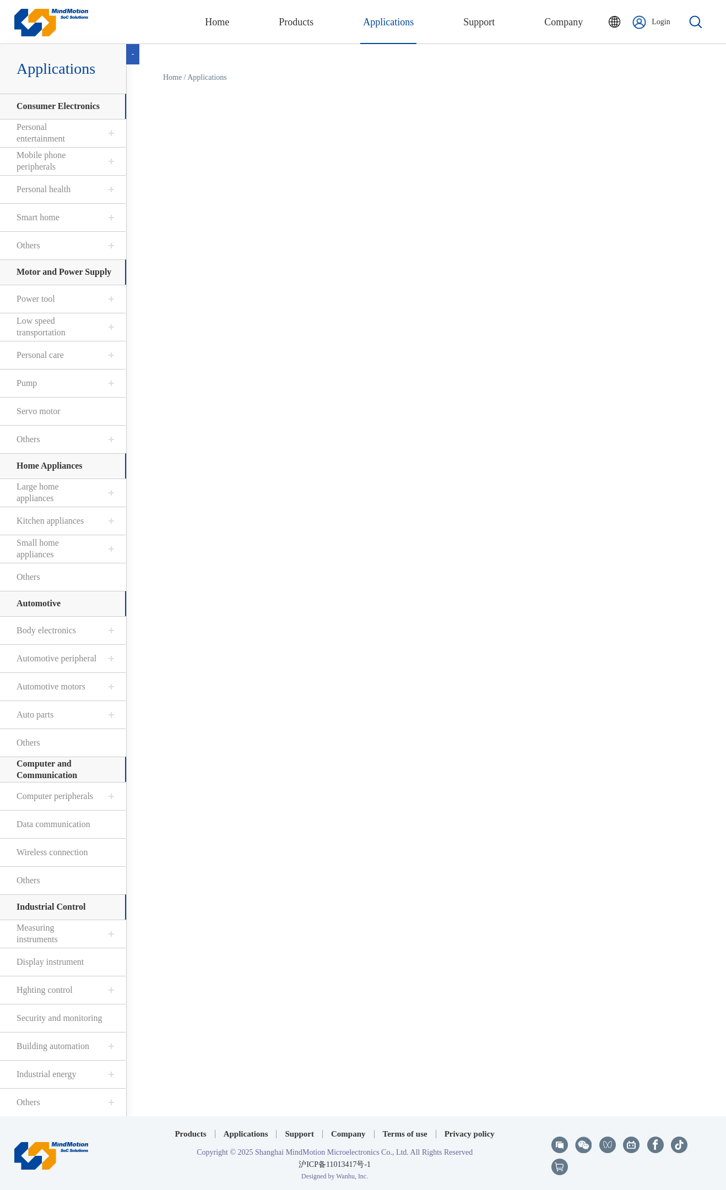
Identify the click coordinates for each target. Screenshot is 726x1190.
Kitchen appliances (50, 520)
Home (172, 77)
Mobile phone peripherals (41, 160)
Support (299, 1133)
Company (348, 1133)
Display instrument (50, 961)
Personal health (44, 189)
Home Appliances (50, 465)
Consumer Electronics (58, 106)
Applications (56, 68)
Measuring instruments (37, 933)
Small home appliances (38, 548)
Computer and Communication (47, 769)
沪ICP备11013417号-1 (335, 1164)
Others (28, 245)
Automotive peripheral (56, 658)
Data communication (53, 824)
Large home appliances (38, 492)
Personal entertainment (41, 132)
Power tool (36, 298)
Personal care (40, 355)
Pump (27, 383)
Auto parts (35, 714)
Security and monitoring (59, 1018)
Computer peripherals (55, 796)
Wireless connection (52, 852)
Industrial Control (51, 906)
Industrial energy (47, 1074)
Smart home (38, 217)
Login (651, 22)
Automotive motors (51, 686)
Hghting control (45, 990)
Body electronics (46, 630)
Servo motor (39, 411)
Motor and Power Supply (64, 271)
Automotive (39, 603)
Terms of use (405, 1133)
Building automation (53, 1046)
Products (190, 1133)
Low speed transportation (41, 326)
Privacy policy (470, 1133)
